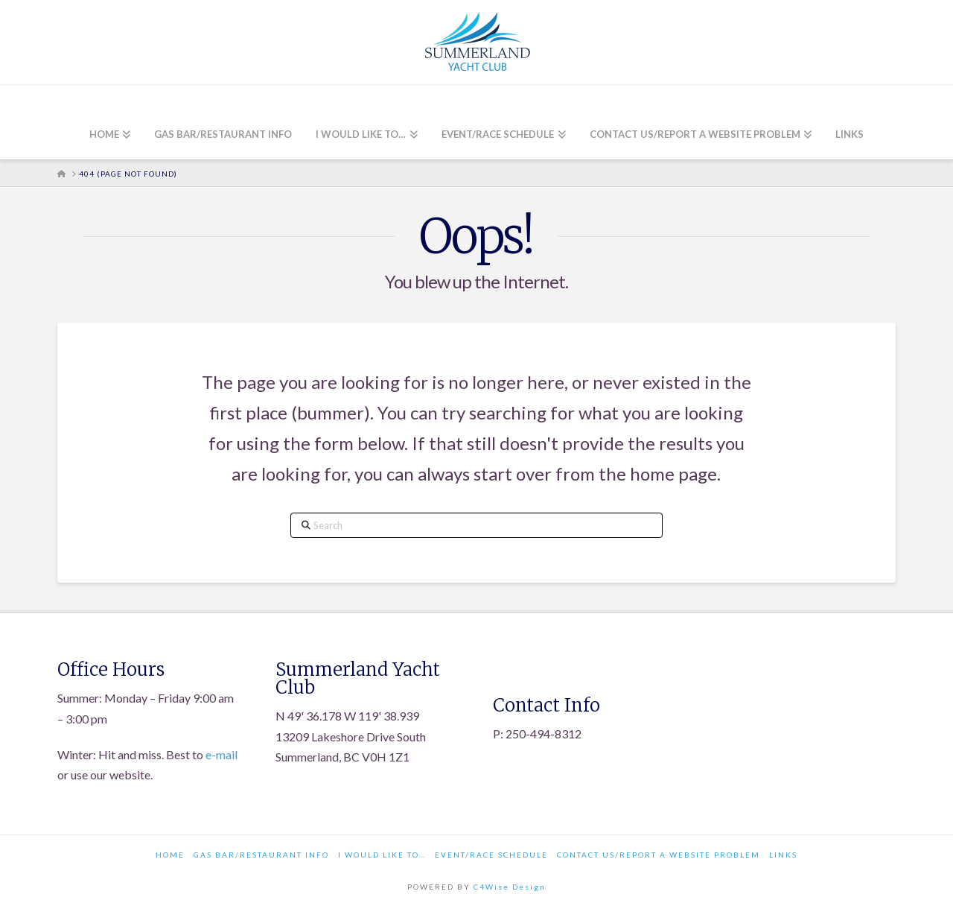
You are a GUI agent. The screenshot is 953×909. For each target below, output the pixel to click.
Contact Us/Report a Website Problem (658, 854)
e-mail (221, 754)
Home (170, 854)
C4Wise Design (510, 886)
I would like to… (382, 854)
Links (783, 854)
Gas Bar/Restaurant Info (261, 854)
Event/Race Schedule (491, 854)
